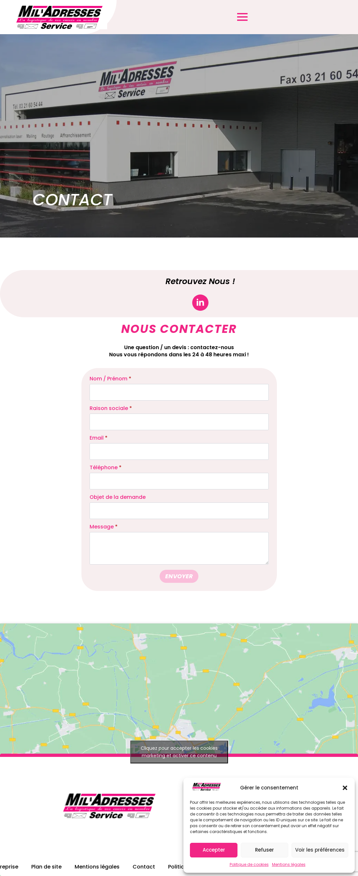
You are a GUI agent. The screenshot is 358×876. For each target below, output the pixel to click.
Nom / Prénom (110, 378)
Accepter (214, 849)
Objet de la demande (118, 497)
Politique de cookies (249, 864)
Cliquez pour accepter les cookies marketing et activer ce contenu (179, 752)
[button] (345, 788)
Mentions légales (289, 864)
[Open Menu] (242, 17)
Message (104, 526)
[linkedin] (200, 302)
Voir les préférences (320, 849)
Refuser (264, 849)
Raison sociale (111, 408)
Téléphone (106, 467)
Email (98, 438)
